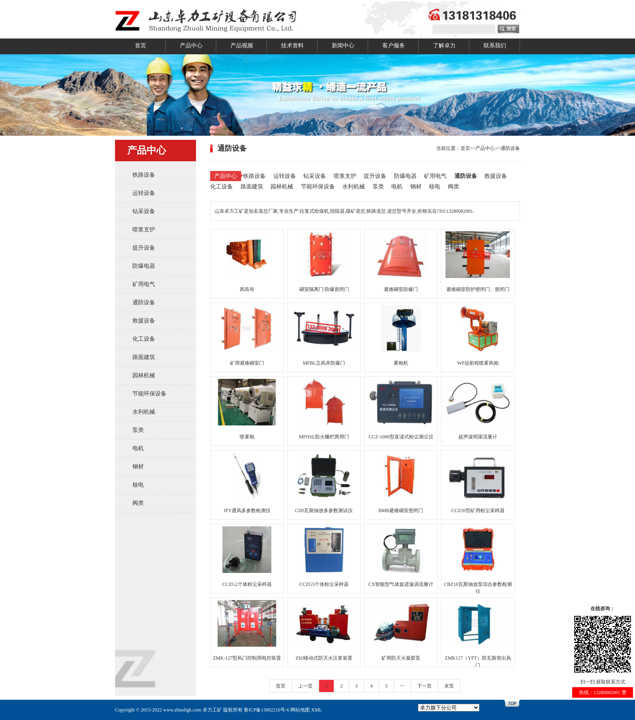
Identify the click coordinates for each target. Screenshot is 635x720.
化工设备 (143, 339)
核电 (138, 485)
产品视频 (241, 46)
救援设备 (143, 321)
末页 (449, 686)
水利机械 (143, 412)
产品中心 (191, 46)
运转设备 (143, 193)
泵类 (138, 430)
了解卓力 (444, 46)
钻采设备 (143, 211)
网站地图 (300, 710)
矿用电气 (143, 284)
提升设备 (143, 248)
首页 (140, 46)
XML (316, 710)
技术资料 (292, 46)
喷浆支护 (143, 229)
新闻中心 (343, 46)
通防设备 (143, 302)
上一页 (305, 686)
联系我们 (495, 46)
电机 (138, 448)
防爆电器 (143, 266)
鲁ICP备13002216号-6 (267, 710)
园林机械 (143, 375)
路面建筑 (143, 357)
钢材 (138, 467)
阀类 (138, 503)
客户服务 (393, 46)
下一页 (424, 686)
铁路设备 (143, 175)
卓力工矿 (212, 710)
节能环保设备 (149, 394)
